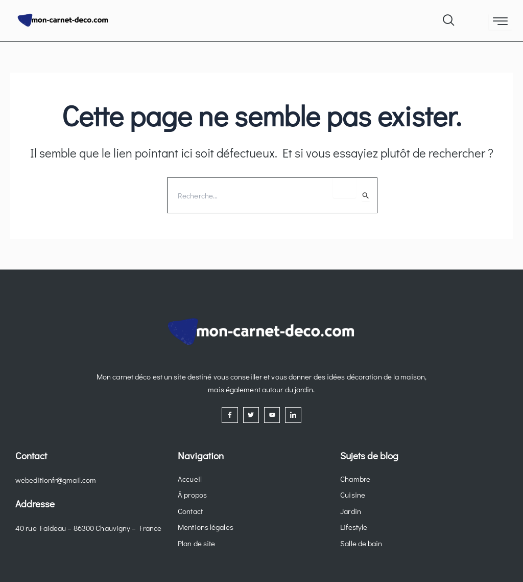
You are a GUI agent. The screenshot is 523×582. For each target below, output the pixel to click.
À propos (192, 494)
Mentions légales (205, 527)
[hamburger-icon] (500, 22)
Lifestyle (353, 527)
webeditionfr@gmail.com (55, 480)
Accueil (190, 479)
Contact (190, 511)
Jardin (350, 511)
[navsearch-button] (448, 18)
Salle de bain (361, 543)
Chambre (355, 479)
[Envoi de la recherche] (366, 195)
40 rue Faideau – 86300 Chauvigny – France (88, 528)
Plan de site (196, 543)
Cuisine (352, 494)
